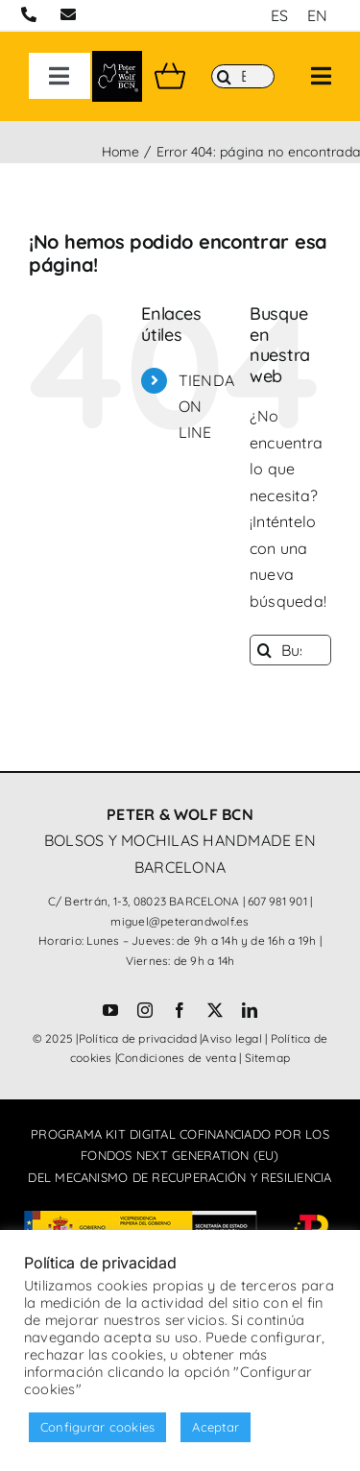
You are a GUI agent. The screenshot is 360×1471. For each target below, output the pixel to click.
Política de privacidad (138, 1038)
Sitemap (268, 1057)
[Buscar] (243, 76)
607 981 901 (277, 901)
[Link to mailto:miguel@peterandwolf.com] (68, 14)
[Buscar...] (290, 650)
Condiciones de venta (176, 1057)
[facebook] (179, 1010)
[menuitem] (279, 15)
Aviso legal (232, 1038)
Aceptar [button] (215, 1427)
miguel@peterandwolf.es (179, 921)
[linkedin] (249, 1010)
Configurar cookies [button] (97, 1427)
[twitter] (215, 1010)
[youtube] (110, 1010)
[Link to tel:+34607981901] (28, 14)
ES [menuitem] (279, 15)
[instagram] (145, 1010)
